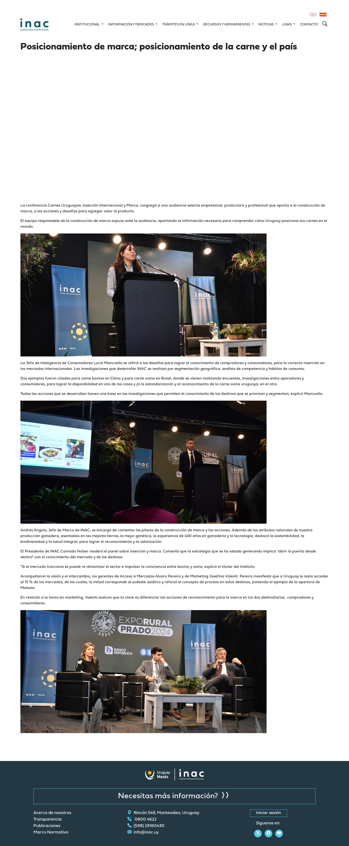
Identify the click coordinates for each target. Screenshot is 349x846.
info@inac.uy (143, 832)
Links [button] (287, 24)
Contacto (309, 24)
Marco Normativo (50, 832)
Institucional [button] (87, 24)
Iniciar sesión (268, 813)
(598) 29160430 (145, 826)
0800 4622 (142, 819)
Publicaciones (46, 826)
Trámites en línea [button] (178, 24)
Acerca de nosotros (52, 813)
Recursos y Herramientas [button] (227, 24)
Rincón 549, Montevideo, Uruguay (163, 813)
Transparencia (47, 819)
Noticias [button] (266, 24)
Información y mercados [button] (131, 24)
